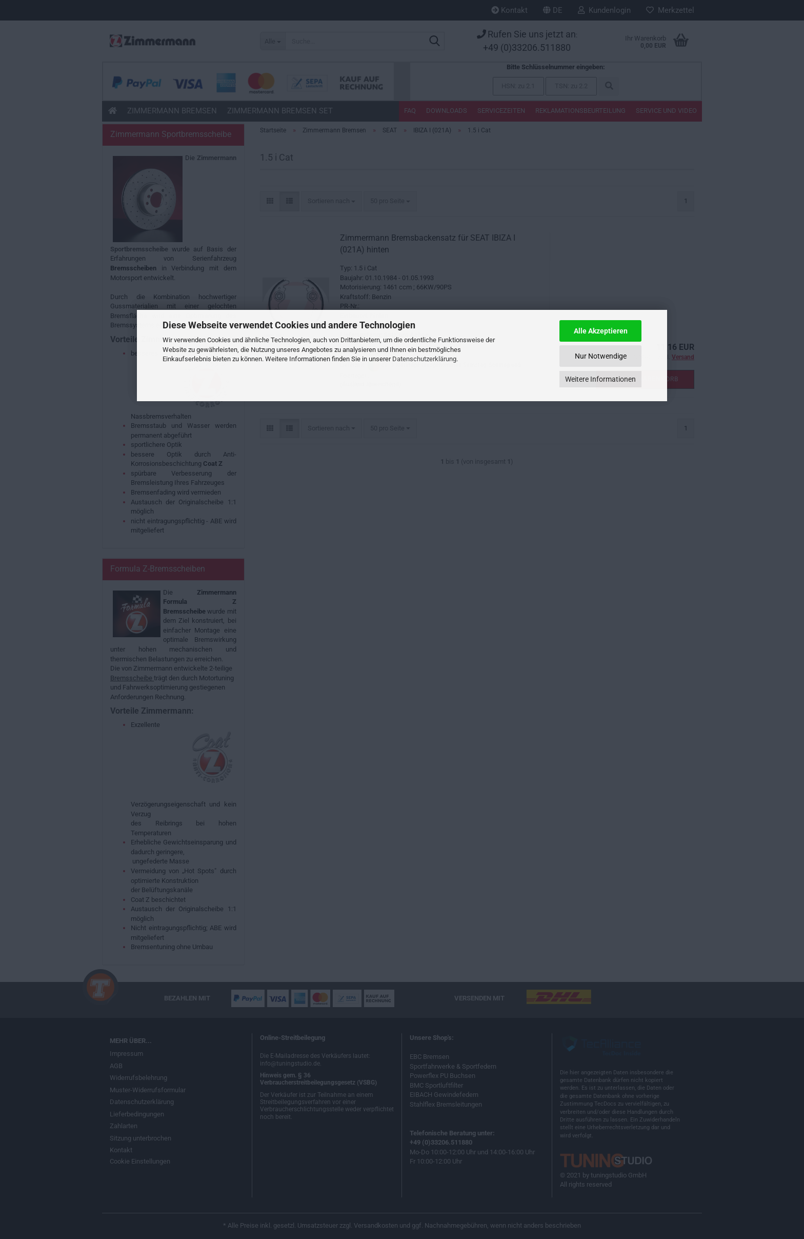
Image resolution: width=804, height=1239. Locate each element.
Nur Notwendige (601, 356)
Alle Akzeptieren (601, 331)
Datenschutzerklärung (424, 359)
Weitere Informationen (600, 379)
